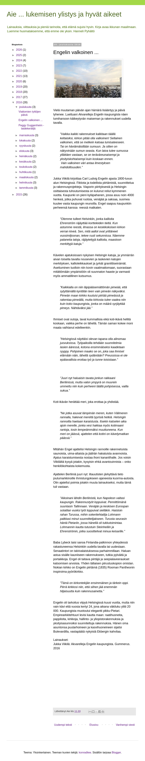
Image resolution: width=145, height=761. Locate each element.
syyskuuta (25, 145)
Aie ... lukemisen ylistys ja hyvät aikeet (64, 14)
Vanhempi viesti (125, 724)
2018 (19, 91)
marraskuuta (27, 135)
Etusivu (94, 724)
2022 (19, 70)
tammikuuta (26, 187)
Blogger (116, 752)
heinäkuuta (26, 156)
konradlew (85, 752)
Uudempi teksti (63, 724)
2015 (19, 194)
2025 (19, 55)
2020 (19, 81)
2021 (19, 76)
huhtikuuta (25, 172)
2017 (19, 97)
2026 (19, 49)
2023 (19, 65)
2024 (19, 60)
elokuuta (24, 151)
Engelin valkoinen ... (31, 120)
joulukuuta (25, 106)
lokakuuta (25, 140)
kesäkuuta (25, 161)
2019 (19, 86)
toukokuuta (26, 166)
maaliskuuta (26, 177)
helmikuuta (26, 182)
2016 (19, 102)
